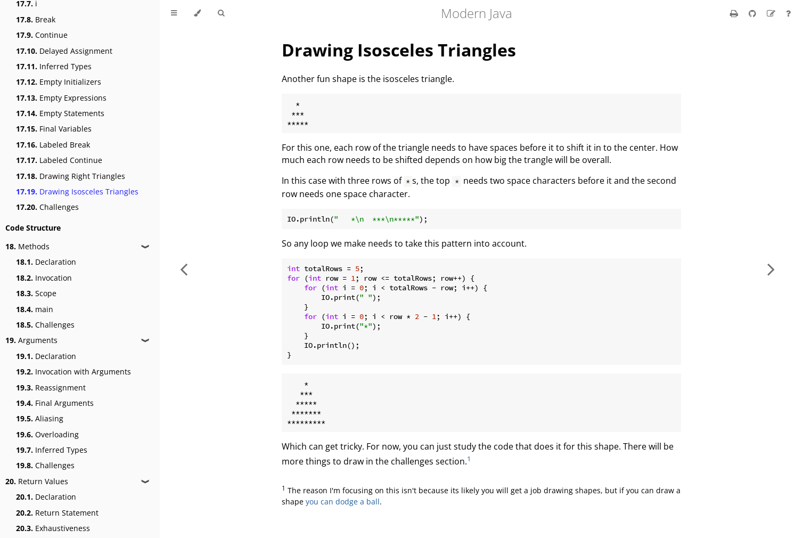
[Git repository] (753, 13)
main (34, 309)
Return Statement (57, 513)
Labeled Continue (59, 160)
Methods (27, 246)
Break (35, 19)
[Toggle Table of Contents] (173, 13)
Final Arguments (55, 403)
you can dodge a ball (343, 501)
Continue (42, 35)
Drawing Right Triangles (70, 176)
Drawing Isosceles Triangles (77, 191)
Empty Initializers (58, 82)
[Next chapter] (771, 269)
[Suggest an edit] (772, 13)
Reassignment (51, 387)
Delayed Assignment (64, 51)
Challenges (47, 207)
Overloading (47, 434)
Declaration (46, 262)
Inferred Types (54, 66)
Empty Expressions (61, 98)
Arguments (31, 340)
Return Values (36, 481)
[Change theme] (197, 13)
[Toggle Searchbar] (221, 13)
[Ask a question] (788, 13)
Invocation (44, 278)
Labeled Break (53, 145)
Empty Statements (60, 113)
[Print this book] (735, 13)
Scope (36, 293)
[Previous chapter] (184, 269)
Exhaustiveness (53, 528)
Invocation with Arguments (73, 371)
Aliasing (39, 418)
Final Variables (54, 129)
